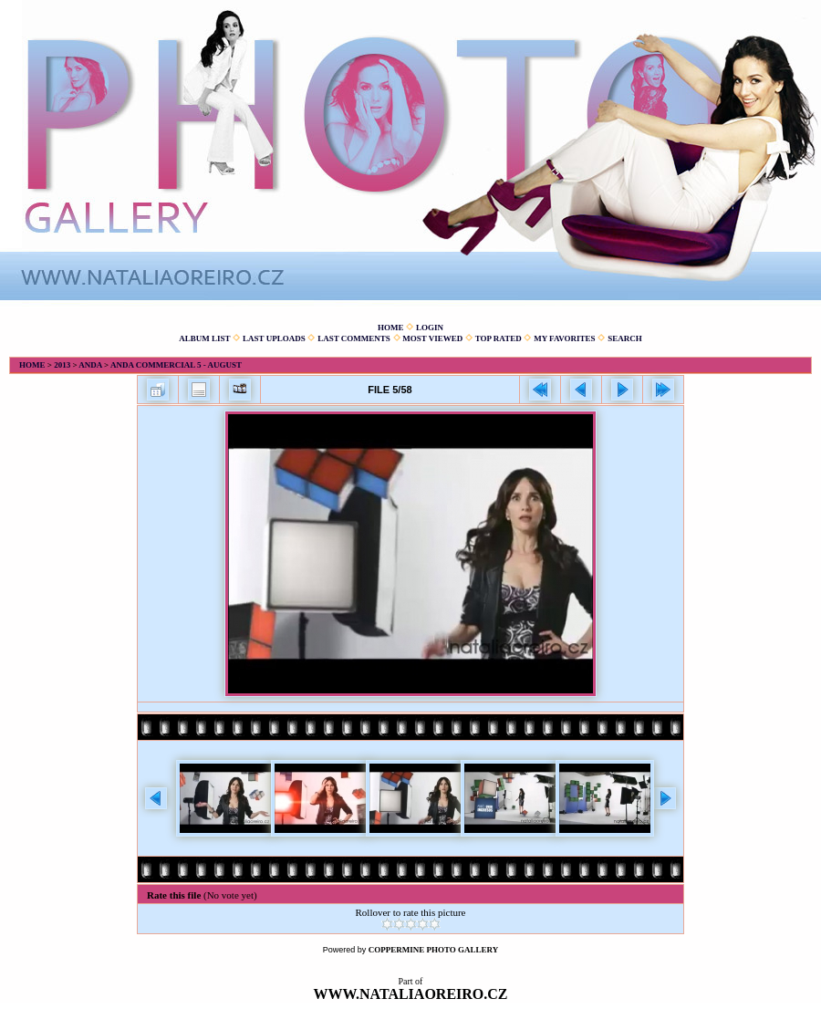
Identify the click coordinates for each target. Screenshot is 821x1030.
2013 (62, 364)
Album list (204, 338)
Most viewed (432, 338)
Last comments (353, 338)
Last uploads (274, 338)
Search (625, 338)
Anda (90, 364)
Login (429, 327)
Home (391, 327)
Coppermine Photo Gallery (434, 949)
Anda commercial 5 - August (176, 364)
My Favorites (564, 338)
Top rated (498, 338)
